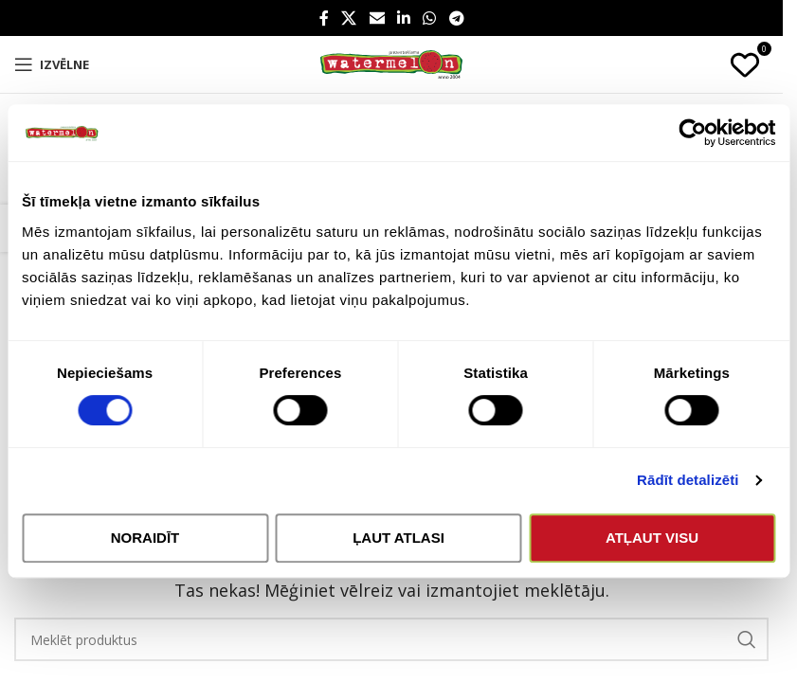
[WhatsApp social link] (430, 18)
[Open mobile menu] (52, 64)
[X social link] (349, 18)
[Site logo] (391, 63)
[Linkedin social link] (403, 18)
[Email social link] (376, 18)
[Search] (391, 639)
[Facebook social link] (324, 18)
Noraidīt (145, 537)
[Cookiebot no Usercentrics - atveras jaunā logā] (692, 132)
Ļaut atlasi (398, 537)
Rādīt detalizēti (687, 480)
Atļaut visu (652, 537)
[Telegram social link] (456, 18)
